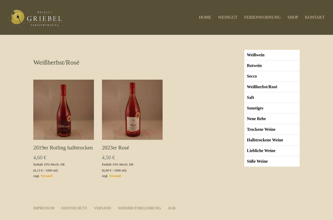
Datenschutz (74, 208)
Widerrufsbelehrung (139, 208)
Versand (46, 176)
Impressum (43, 208)
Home (205, 17)
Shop (292, 17)
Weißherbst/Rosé (262, 87)
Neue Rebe (256, 118)
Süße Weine (257, 161)
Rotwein (254, 65)
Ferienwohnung (262, 17)
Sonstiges (255, 108)
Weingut (228, 17)
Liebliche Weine (261, 150)
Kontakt (315, 17)
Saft (250, 97)
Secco (252, 76)
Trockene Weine (261, 129)
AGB (172, 208)
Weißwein (256, 55)
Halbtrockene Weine (265, 140)
